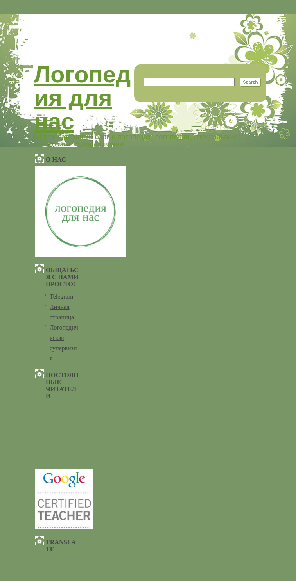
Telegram (61, 296)
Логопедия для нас (82, 97)
